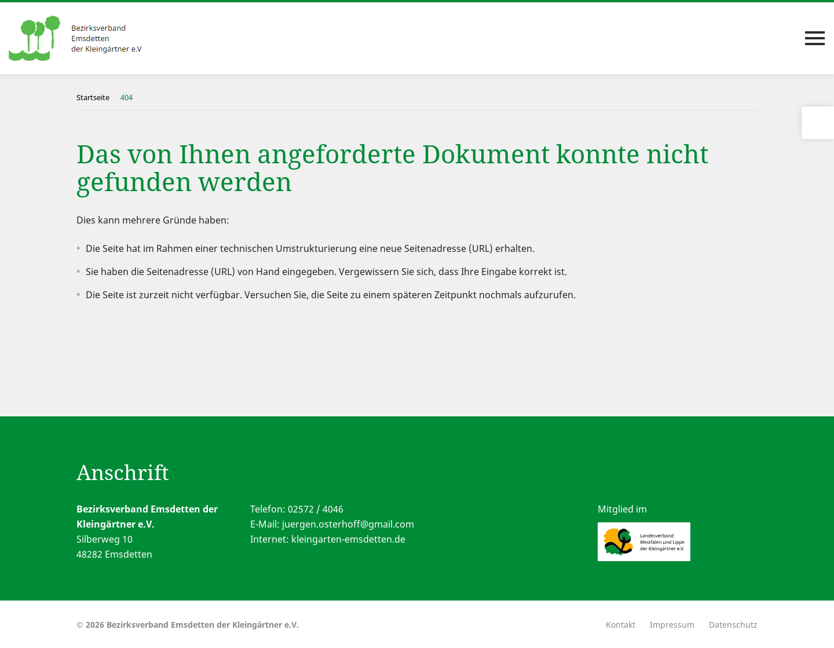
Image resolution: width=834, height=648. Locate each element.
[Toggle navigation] (815, 38)
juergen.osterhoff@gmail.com (348, 524)
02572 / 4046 (315, 509)
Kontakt (620, 624)
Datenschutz (733, 624)
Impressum (672, 624)
